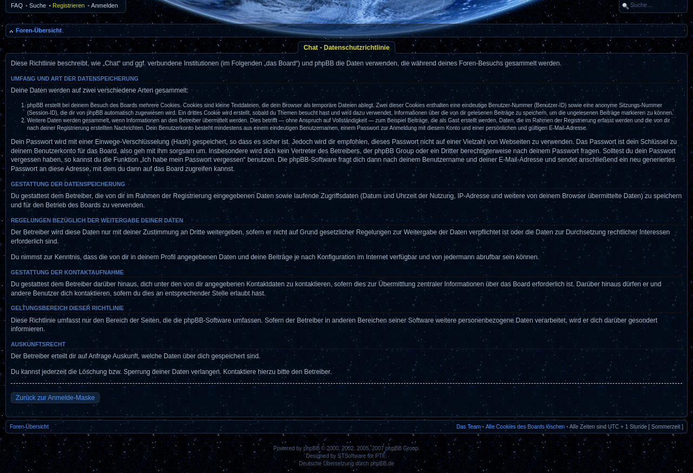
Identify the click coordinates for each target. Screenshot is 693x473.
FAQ (17, 5)
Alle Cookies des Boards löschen (525, 427)
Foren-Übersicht (39, 30)
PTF (380, 456)
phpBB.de (382, 464)
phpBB (311, 448)
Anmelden (104, 5)
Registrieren (68, 5)
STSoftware (352, 456)
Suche (37, 5)
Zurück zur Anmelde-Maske (55, 398)
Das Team (468, 427)
